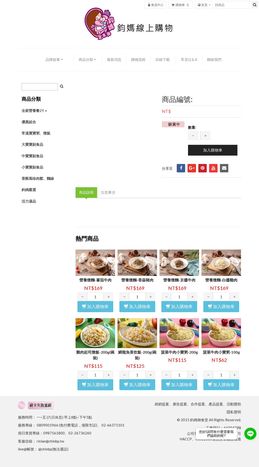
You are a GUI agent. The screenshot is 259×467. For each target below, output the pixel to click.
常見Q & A (189, 59)
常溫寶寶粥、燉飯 (36, 133)
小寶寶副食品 (32, 167)
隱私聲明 (234, 412)
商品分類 (86, 59)
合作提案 (198, 404)
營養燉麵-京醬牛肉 (179, 280)
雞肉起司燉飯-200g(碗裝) (95, 355)
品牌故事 (53, 59)
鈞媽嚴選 (29, 189)
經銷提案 (162, 404)
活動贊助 (234, 404)
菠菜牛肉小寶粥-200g (179, 352)
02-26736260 (79, 433)
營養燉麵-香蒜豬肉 (137, 280)
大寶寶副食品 (32, 144)
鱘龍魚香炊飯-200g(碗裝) (137, 355)
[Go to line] (250, 434)
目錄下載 (162, 59)
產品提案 (216, 404)
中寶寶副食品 (32, 156)
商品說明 (86, 192)
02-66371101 (112, 425)
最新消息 (114, 59)
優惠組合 (29, 122)
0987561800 (54, 433)
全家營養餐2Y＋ (35, 110)
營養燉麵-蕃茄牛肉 (95, 280)
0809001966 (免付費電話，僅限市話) (67, 425)
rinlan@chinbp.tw (50, 441)
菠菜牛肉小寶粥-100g (221, 352)
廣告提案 (180, 404)
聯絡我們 (214, 59)
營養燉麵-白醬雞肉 (221, 280)
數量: (192, 127)
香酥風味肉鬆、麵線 (38, 178)
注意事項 (108, 192)
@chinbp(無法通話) (53, 449)
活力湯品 (29, 201)
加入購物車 (95, 306)
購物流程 (138, 59)
